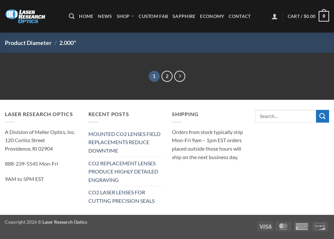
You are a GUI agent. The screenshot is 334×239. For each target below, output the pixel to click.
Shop (125, 16)
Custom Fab (153, 16)
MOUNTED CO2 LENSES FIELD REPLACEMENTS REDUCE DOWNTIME (124, 142)
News (105, 16)
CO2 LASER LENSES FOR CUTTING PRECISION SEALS (121, 196)
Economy (212, 16)
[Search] (71, 16)
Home (86, 16)
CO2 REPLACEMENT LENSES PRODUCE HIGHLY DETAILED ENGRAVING (123, 171)
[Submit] (322, 116)
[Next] (179, 76)
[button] (274, 16)
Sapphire (184, 16)
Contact (239, 16)
